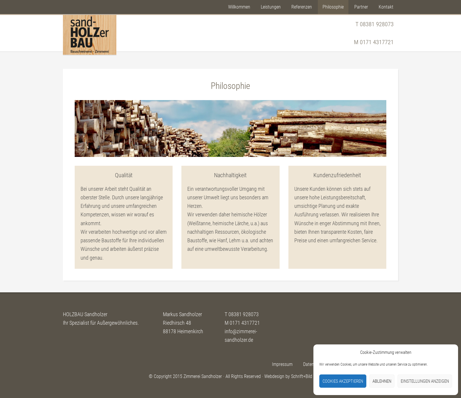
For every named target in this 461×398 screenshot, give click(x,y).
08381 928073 (377, 24)
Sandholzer (89, 35)
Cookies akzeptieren (343, 381)
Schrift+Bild (301, 376)
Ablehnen (382, 381)
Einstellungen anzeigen (425, 381)
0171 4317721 (377, 42)
